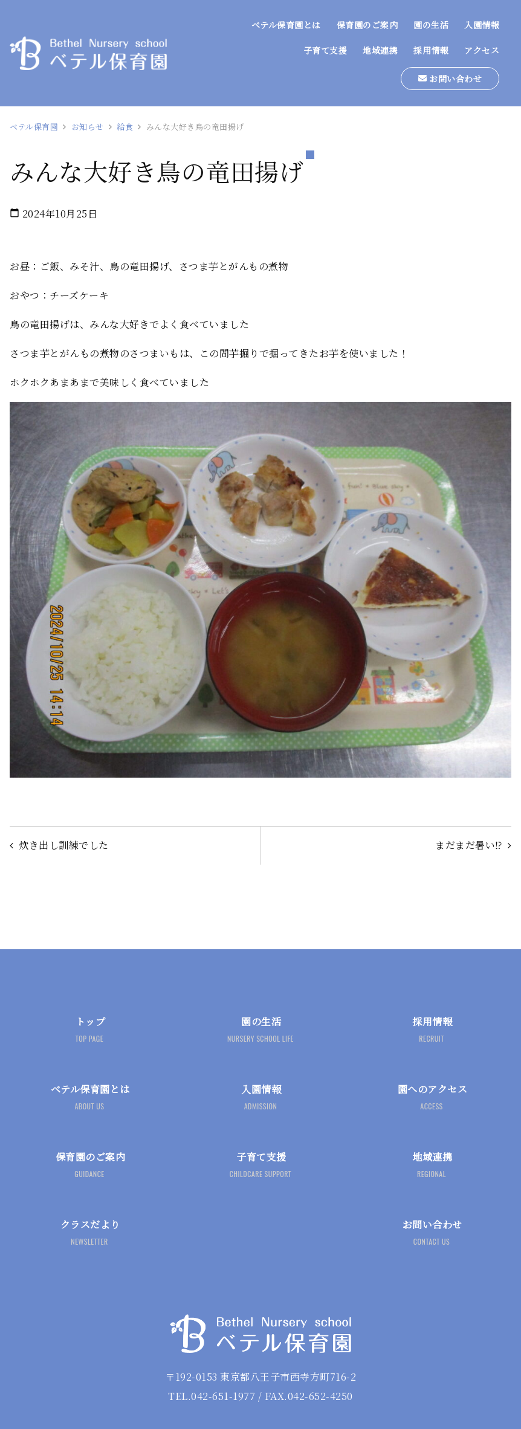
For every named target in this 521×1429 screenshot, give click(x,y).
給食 (125, 126)
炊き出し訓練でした (64, 846)
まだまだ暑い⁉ (468, 846)
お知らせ (87, 126)
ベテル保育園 (34, 126)
